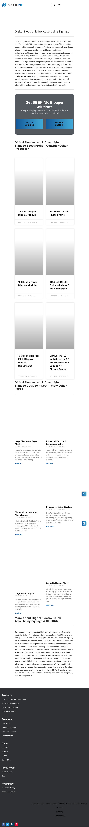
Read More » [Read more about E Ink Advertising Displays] (50, 527)
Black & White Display (29, 76)
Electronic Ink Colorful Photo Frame (26, 514)
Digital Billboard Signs (57, 583)
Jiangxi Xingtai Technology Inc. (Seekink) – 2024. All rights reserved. (59, 804)
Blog (3, 776)
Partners (5, 752)
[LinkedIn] (12, 824)
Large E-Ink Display (25, 593)
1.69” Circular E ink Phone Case (14, 700)
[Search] (59, 5)
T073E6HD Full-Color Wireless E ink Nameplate (59, 285)
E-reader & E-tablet (9, 728)
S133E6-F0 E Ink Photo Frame (59, 213)
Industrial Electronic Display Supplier (56, 443)
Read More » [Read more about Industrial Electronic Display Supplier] (50, 464)
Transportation (7, 736)
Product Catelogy (8, 788)
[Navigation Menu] (54, 5)
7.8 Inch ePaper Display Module (27, 213)
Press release (7, 772)
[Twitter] (7, 824)
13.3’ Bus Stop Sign (9, 712)
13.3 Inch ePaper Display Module (27, 284)
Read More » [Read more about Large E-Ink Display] (18, 613)
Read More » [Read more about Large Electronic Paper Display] (18, 464)
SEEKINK (5, 748)
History (4, 756)
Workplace (6, 724)
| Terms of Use (59, 816)
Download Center (8, 792)
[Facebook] (3, 824)
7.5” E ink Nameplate (10, 708)
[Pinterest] (16, 824)
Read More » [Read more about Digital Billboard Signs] (50, 605)
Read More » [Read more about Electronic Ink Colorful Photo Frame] (18, 535)
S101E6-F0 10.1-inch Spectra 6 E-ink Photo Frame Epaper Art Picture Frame (60, 362)
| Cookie (59, 808)
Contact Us (6, 760)
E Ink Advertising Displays (59, 507)
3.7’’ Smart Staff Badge (10, 704)
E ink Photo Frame (9, 732)
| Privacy (59, 812)
